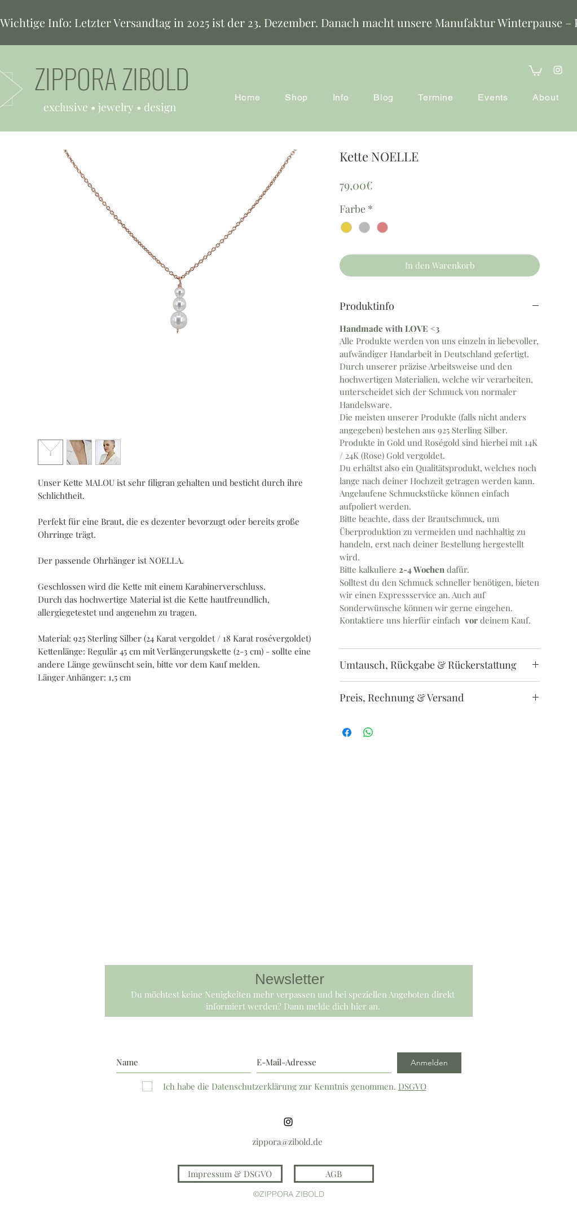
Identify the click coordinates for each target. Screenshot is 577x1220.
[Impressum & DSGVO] (230, 1174)
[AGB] (334, 1174)
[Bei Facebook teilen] (347, 732)
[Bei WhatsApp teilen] (368, 732)
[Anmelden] (429, 1062)
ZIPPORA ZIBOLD (112, 78)
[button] (535, 70)
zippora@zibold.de (287, 1141)
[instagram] (557, 70)
